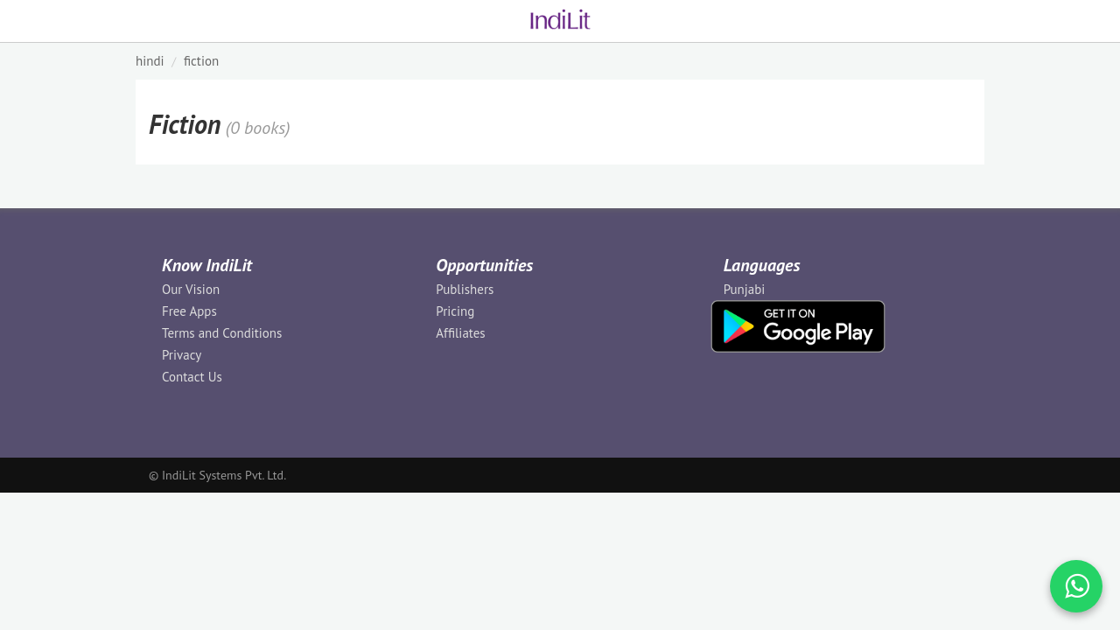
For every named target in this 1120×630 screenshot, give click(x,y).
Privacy (181, 354)
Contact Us (192, 376)
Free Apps (189, 311)
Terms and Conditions (222, 333)
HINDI (150, 60)
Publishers (465, 289)
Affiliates (460, 333)
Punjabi (745, 289)
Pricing (455, 311)
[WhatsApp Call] (1076, 586)
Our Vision (191, 289)
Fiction (201, 60)
